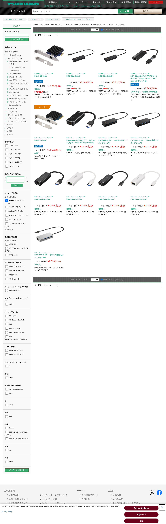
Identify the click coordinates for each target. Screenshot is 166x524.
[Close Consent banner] (162, 507)
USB (8, 324)
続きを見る (9, 229)
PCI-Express (11, 316)
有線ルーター (15, 73)
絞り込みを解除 (11, 51)
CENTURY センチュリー (16, 215)
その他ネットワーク (17, 102)
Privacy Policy (7, 511)
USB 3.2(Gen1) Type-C (14, 332)
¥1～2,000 (11, 145)
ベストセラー (12, 279)
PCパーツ (10, 125)
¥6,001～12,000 (13, 162)
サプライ (10, 128)
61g (8, 450)
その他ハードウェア (17, 121)
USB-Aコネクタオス (14, 350)
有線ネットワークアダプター (78, 19)
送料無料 (11, 275)
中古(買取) (126, 2)
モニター (12, 112)
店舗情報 (96, 2)
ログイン (156, 2)
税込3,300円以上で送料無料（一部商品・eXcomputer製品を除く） (74, 6)
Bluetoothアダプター (17, 99)
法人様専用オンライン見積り (125, 503)
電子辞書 (12, 108)
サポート (67, 2)
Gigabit (9, 428)
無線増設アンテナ (17, 80)
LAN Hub (14, 92)
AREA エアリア (14, 211)
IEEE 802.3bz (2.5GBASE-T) (16, 438)
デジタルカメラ (15, 115)
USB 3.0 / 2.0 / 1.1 (13, 328)
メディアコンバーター (18, 95)
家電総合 (10, 134)
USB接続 (15, 70)
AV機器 (9, 131)
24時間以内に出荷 (14, 266)
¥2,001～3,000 (13, 149)
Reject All (141, 514)
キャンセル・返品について (54, 495)
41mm (9, 377)
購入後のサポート (89, 495)
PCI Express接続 (18, 67)
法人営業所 (111, 2)
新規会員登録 (141, 2)
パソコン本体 (14, 105)
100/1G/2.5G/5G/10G (14, 389)
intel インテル (13, 219)
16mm (9, 461)
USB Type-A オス (13, 290)
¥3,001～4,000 (13, 154)
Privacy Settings (141, 508)
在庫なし (11, 255)
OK (141, 521)
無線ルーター (15, 77)
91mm (9, 405)
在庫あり (11, 244)
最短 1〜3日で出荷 (14, 270)
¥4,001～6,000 (13, 158)
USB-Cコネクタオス (14, 354)
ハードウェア (35, 19)
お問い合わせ (82, 2)
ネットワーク (52, 19)
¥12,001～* (12, 166)
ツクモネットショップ (14, 19)
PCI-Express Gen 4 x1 (14, 320)
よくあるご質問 (48, 499)
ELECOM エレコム (15, 207)
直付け (9, 304)
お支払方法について (17, 503)
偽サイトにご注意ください (54, 503)
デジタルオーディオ (16, 118)
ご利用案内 (52, 2)
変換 (8, 416)
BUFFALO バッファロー (43, 74)
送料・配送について (17, 499)
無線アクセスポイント (18, 89)
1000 (8, 393)
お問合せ (85, 499)
